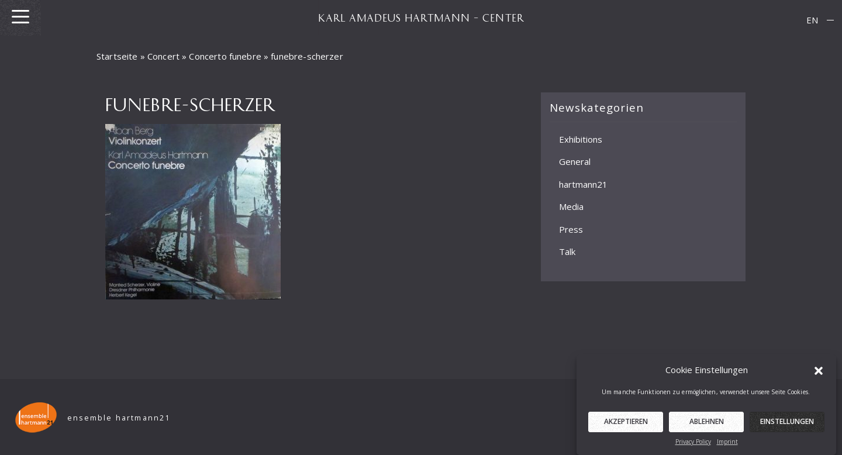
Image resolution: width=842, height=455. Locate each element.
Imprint (727, 446)
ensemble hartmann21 (119, 418)
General (575, 161)
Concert (163, 56)
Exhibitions (580, 138)
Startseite (117, 56)
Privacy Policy (693, 446)
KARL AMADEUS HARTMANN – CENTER (421, 17)
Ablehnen (706, 426)
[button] (818, 374)
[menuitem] (812, 20)
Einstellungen (787, 426)
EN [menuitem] (812, 20)
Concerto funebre (225, 56)
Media (571, 206)
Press (571, 229)
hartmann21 (583, 183)
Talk (567, 251)
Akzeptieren (626, 426)
